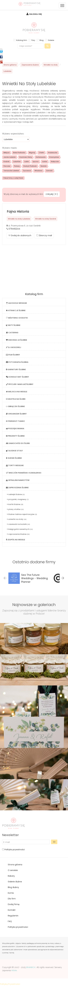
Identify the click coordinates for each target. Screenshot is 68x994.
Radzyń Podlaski (30, 166)
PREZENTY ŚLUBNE (15, 436)
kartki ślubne (15, 504)
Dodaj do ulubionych (19, 235)
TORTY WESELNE (15, 465)
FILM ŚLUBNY (13, 354)
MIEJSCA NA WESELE (16, 391)
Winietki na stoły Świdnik (45, 219)
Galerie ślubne (15, 881)
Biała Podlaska (19, 152)
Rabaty (11, 876)
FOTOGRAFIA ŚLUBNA (17, 362)
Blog (42, 40)
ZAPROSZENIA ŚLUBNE (17, 487)
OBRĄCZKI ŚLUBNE (15, 406)
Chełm (41, 152)
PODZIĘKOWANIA (15, 428)
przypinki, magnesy (18, 499)
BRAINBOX (31, 967)
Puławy (17, 166)
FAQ (10, 921)
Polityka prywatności (14, 849)
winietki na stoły (16, 519)
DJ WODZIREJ (13, 347)
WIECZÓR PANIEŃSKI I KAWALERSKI (23, 472)
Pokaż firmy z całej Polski (13, 178)
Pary (33, 40)
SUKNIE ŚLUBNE (14, 458)
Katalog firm (21, 40)
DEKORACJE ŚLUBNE (16, 340)
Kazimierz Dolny (25, 157)
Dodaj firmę (13, 904)
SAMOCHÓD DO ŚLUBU (18, 443)
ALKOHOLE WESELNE (16, 303)
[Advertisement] (34, 269)
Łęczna (35, 161)
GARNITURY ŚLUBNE (16, 369)
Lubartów (16, 161)
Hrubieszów (52, 152)
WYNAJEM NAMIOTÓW (17, 480)
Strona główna (10, 65)
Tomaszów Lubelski (11, 170)
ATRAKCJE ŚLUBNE (15, 310)
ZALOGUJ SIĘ (35, 14)
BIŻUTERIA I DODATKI (17, 317)
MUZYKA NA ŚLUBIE (15, 399)
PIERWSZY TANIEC (15, 421)
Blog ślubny (13, 887)
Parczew (7, 166)
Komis (11, 893)
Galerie (51, 40)
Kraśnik (6, 161)
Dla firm (12, 898)
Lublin (26, 161)
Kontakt (12, 910)
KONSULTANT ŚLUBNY (17, 377)
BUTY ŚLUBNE (13, 325)
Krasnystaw (54, 157)
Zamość (49, 170)
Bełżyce (6, 152)
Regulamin (13, 915)
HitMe (14, 970)
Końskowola (41, 157)
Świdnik (44, 166)
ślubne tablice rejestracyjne (22, 514)
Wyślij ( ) (52, 194)
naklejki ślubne (16, 494)
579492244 (14, 228)
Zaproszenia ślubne (30, 65)
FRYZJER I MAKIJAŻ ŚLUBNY (19, 384)
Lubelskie (7, 71)
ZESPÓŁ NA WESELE (15, 539)
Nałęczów (55, 161)
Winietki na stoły (51, 65)
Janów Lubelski (10, 157)
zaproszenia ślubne (18, 534)
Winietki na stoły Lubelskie (19, 219)
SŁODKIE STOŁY (14, 450)
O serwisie (13, 870)
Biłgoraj (32, 152)
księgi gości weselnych (20, 529)
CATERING (12, 332)
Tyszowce (27, 170)
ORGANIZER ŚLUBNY (16, 413)
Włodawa (38, 170)
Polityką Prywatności (10, 984)
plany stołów (15, 509)
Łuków (44, 161)
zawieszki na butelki (18, 524)
